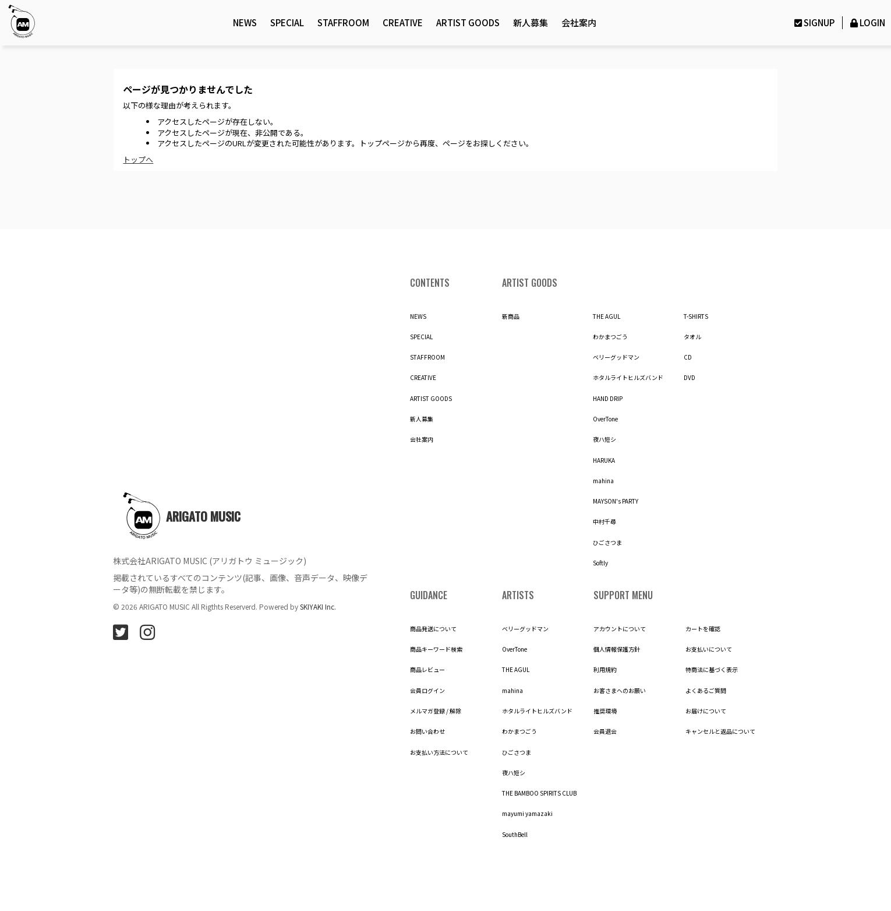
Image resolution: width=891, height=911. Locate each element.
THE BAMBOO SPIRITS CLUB (539, 793)
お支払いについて (708, 649)
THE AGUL (606, 316)
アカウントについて (619, 629)
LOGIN (866, 22)
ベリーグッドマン (616, 357)
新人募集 (530, 22)
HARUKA (604, 460)
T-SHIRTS (696, 316)
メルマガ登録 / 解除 (435, 711)
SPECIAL (287, 22)
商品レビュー (427, 670)
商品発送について (433, 629)
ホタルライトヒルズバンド (628, 378)
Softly (600, 563)
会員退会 (605, 731)
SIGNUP (813, 22)
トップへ (138, 159)
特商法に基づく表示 (711, 670)
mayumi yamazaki (527, 814)
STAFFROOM (343, 22)
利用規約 (605, 670)
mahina (603, 481)
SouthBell (515, 835)
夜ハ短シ (604, 439)
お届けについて (705, 711)
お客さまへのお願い (619, 691)
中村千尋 (604, 522)
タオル (692, 337)
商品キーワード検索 (436, 649)
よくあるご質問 (705, 691)
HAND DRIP (608, 399)
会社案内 (578, 22)
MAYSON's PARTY (615, 501)
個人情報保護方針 (616, 649)
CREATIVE (403, 22)
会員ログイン (427, 691)
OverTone (605, 419)
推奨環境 (605, 711)
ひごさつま (607, 543)
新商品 (510, 316)
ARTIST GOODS (468, 22)
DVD (689, 378)
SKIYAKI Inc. (318, 606)
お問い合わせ (427, 731)
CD (688, 357)
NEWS (245, 22)
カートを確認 (702, 629)
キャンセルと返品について (720, 731)
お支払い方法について (439, 752)
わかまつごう (610, 337)
